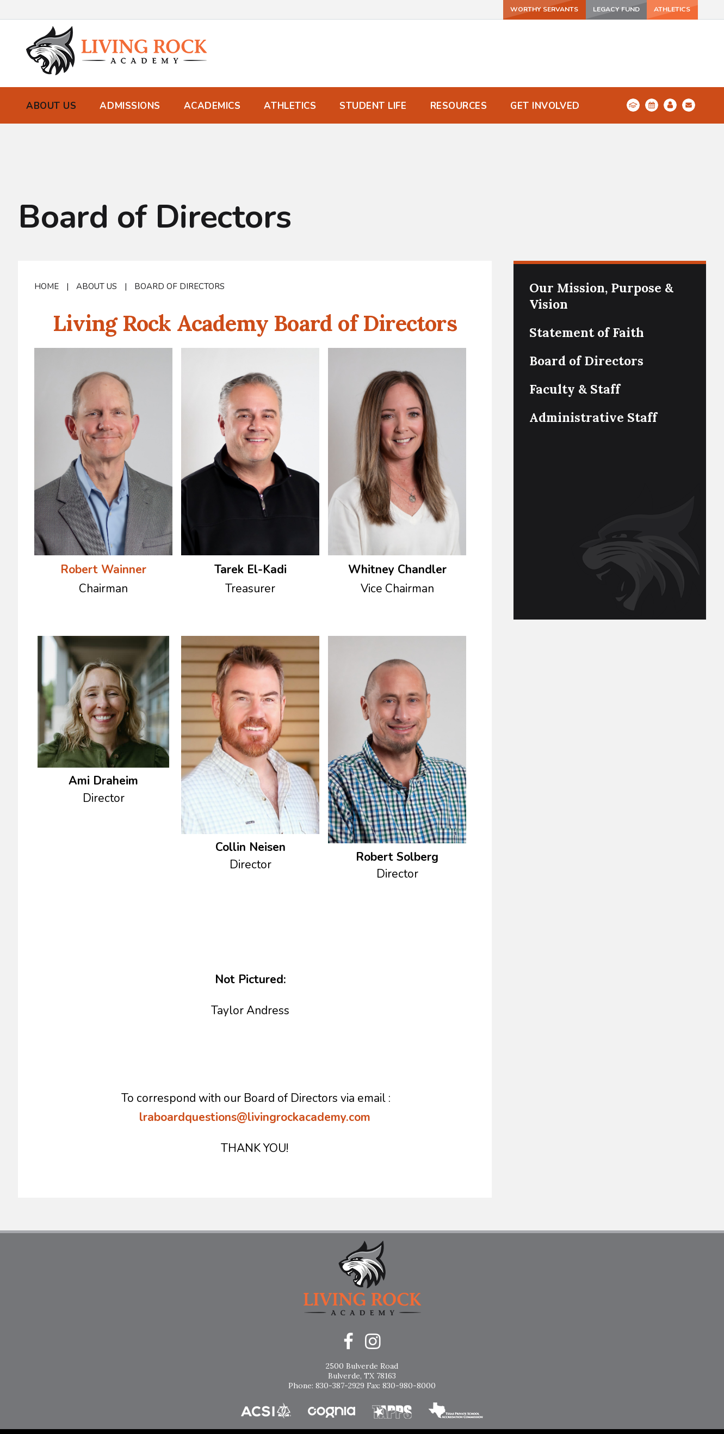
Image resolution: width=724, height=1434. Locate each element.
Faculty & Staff (574, 339)
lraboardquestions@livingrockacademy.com (254, 1067)
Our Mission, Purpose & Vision (601, 246)
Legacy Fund (589, 9)
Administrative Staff (593, 367)
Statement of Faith (586, 282)
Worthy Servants (506, 9)
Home (46, 236)
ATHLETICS (662, 9)
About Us (96, 236)
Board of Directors (179, 236)
